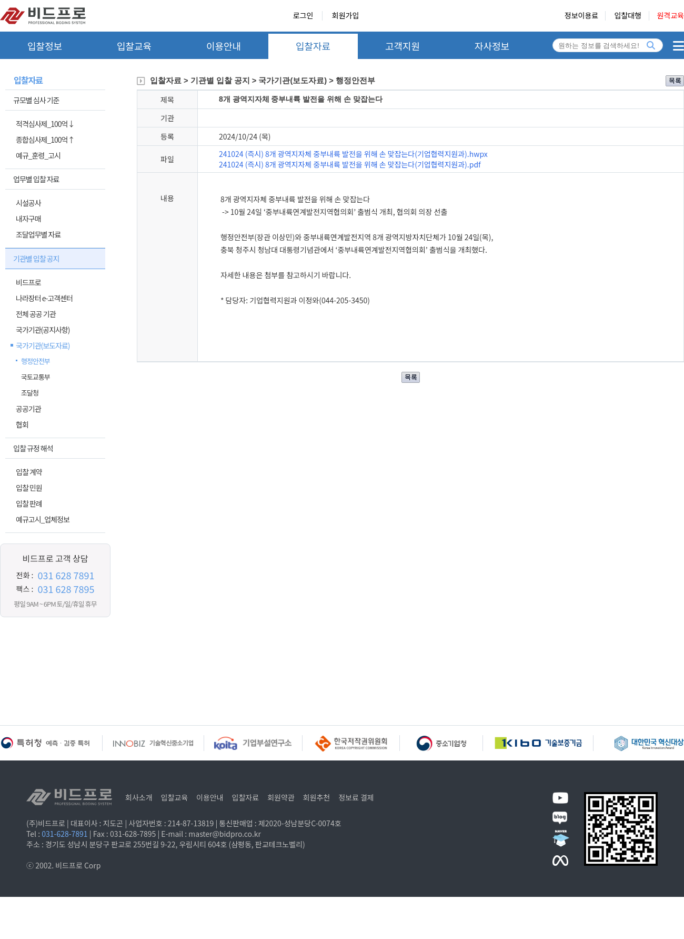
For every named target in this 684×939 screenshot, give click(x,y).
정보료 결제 (356, 797)
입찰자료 (313, 46)
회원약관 (281, 797)
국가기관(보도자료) (43, 345)
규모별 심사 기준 (36, 100)
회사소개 (139, 797)
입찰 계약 (29, 472)
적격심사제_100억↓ (45, 123)
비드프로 (28, 282)
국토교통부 (35, 377)
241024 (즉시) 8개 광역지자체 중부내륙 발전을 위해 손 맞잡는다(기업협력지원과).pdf (350, 164)
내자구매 (28, 218)
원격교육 (670, 16)
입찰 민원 (29, 487)
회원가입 (345, 16)
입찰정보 (44, 46)
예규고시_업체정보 (42, 519)
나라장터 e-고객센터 (44, 298)
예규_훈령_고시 (38, 155)
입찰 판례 (29, 503)
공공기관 (28, 408)
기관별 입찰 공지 (36, 258)
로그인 (303, 16)
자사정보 (492, 46)
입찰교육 (134, 46)
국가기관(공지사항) (43, 329)
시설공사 (28, 202)
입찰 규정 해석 (33, 448)
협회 (22, 424)
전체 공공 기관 (36, 314)
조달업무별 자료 (38, 234)
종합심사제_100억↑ (45, 139)
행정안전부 (35, 361)
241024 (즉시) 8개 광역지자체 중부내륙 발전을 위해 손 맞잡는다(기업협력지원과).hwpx (353, 154)
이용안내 (223, 46)
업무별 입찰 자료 (36, 179)
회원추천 (316, 797)
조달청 (29, 393)
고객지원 (402, 46)
